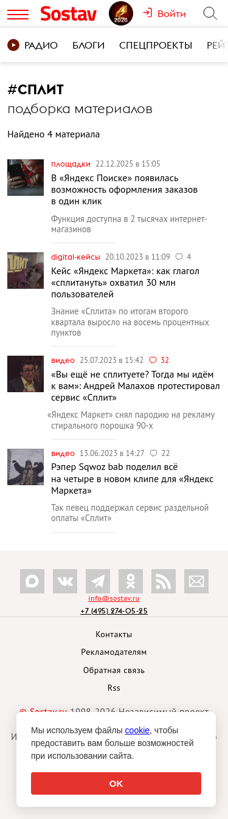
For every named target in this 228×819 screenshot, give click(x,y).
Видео (64, 360)
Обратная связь (114, 670)
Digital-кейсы (76, 256)
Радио (32, 45)
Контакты (114, 634)
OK (116, 783)
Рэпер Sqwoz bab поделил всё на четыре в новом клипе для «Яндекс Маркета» (132, 478)
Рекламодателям (114, 651)
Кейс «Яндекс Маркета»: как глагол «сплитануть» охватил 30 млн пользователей (125, 282)
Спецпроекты (155, 45)
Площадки (71, 163)
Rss (114, 687)
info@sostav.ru (113, 598)
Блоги (88, 45)
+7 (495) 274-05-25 (114, 610)
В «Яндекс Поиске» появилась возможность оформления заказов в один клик (124, 189)
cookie (137, 730)
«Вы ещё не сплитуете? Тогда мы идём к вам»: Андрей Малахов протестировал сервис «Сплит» (135, 385)
